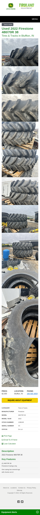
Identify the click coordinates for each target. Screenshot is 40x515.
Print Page (7, 436)
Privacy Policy (31, 488)
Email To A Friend (9, 440)
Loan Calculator (9, 444)
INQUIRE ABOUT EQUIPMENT (20, 400)
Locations (13, 488)
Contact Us (21, 488)
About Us (6, 488)
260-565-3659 (32, 394)
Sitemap (19, 490)
